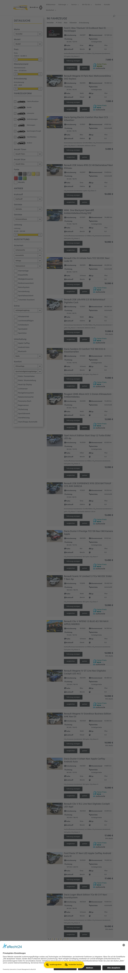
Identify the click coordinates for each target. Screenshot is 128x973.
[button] (53, 965)
